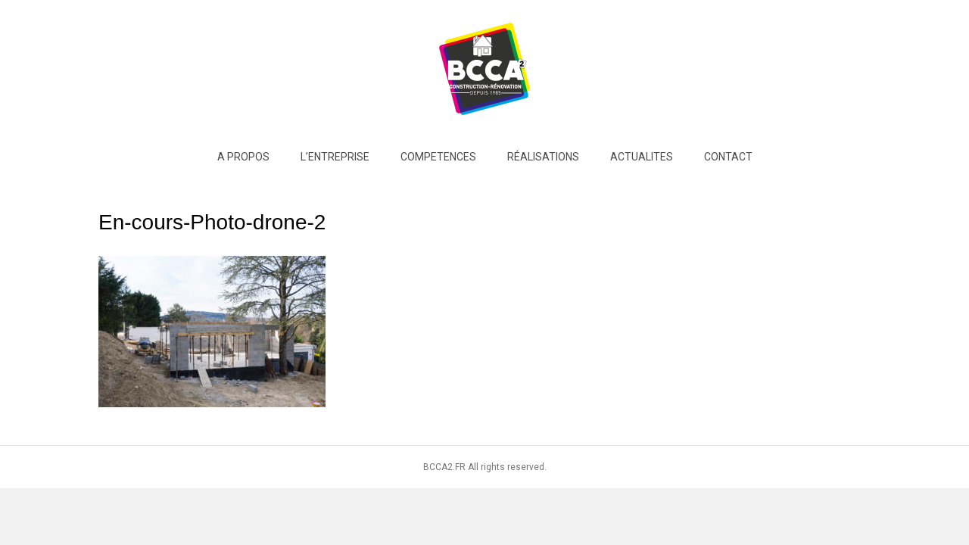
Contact (728, 157)
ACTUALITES (641, 157)
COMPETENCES (438, 157)
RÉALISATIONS (543, 157)
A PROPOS (243, 157)
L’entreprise (335, 157)
